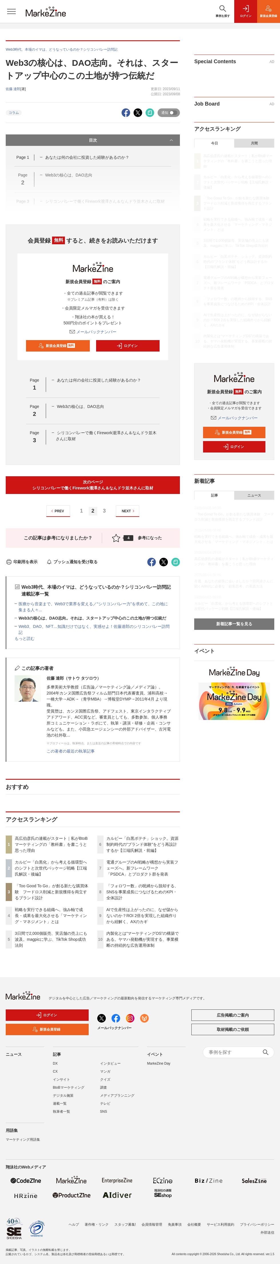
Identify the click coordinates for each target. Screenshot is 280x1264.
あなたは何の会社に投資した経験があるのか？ (87, 157)
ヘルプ (74, 1225)
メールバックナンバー (92, 332)
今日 (214, 143)
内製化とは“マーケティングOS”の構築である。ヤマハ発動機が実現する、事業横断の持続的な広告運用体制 (142, 939)
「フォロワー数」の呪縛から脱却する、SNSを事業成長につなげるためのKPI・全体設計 (142, 892)
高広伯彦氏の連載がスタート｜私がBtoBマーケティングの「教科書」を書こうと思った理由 (51, 844)
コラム (14, 113)
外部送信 (267, 1233)
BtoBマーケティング (68, 1088)
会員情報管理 (152, 1225)
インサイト (61, 1080)
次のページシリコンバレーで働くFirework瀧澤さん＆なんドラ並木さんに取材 (92, 485)
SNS (103, 1112)
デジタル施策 (63, 1096)
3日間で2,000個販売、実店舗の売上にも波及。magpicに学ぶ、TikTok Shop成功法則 (51, 939)
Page (22, 157)
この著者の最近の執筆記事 (71, 751)
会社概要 (194, 1225)
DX (55, 1063)
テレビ (105, 1104)
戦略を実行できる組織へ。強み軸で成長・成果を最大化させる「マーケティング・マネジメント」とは (51, 915)
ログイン (127, 346)
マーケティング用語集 (23, 1140)
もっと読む (25, 638)
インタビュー (110, 1063)
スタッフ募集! (125, 1225)
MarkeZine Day (158, 1063)
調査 (103, 1088)
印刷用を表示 (21, 561)
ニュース (254, 495)
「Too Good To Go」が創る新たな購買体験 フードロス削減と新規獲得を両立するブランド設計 (51, 892)
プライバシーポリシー (257, 1225)
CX (55, 1071)
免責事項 (175, 1225)
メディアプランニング (117, 1096)
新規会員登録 (56, 346)
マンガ (105, 1071)
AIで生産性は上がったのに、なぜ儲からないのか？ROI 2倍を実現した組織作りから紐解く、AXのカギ (142, 915)
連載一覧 (60, 1104)
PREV (57, 511)
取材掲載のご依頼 (233, 1029)
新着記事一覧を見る (234, 624)
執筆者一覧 (61, 1112)
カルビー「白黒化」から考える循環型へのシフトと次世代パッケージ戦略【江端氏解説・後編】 (51, 868)
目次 (131, 140)
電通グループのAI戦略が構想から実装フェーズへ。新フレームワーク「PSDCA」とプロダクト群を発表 (142, 868)
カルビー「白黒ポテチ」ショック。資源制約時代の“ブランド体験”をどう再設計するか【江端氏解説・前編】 (142, 844)
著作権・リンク (97, 1225)
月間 (254, 143)
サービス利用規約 (220, 1225)
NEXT (129, 511)
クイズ (105, 1080)
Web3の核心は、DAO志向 (80, 406)
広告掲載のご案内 (233, 1015)
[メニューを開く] (11, 11)
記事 (214, 495)
